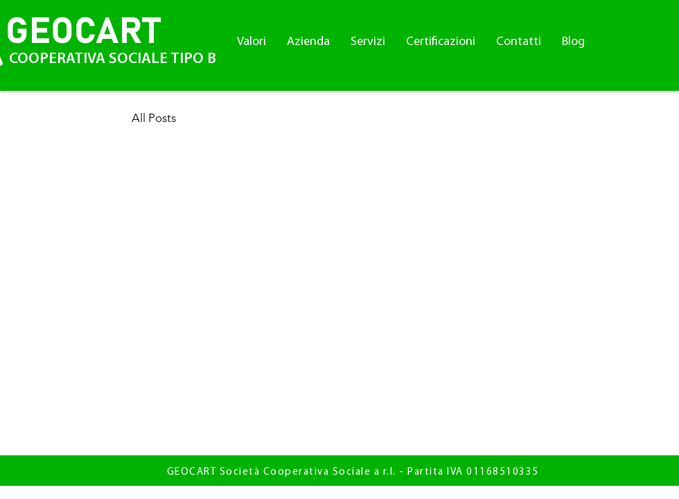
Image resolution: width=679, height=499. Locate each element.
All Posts (154, 118)
